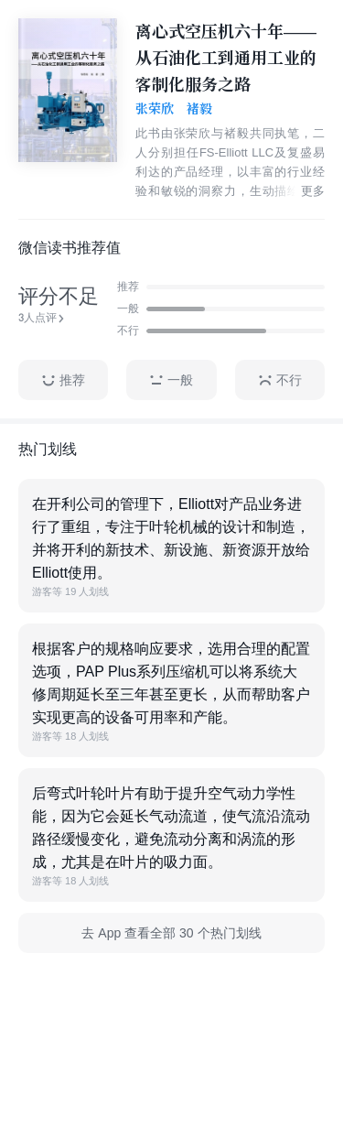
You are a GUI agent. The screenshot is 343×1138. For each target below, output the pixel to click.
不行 (280, 380)
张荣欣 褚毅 (173, 109)
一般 (171, 380)
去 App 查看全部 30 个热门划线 (171, 933)
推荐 (63, 380)
